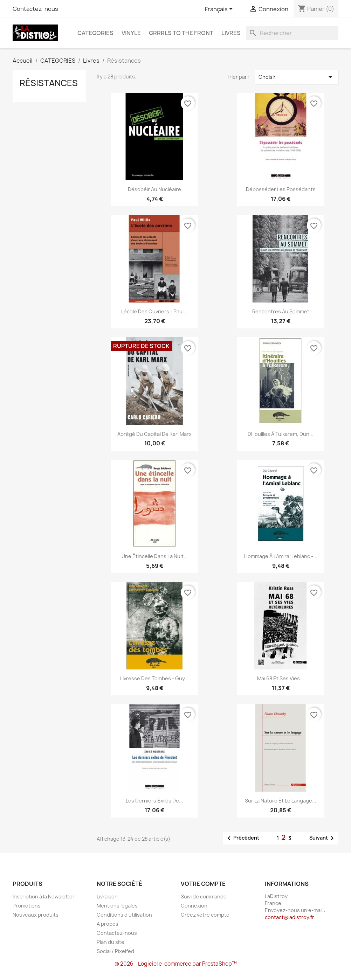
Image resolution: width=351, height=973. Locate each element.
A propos (107, 923)
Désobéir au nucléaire (154, 189)
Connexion (194, 905)
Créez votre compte (205, 914)
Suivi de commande (204, 896)
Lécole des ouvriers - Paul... (154, 311)
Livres (231, 33)
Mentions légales (117, 905)
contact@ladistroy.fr (289, 917)
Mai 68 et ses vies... (280, 678)
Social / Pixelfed (115, 951)
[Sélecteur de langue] (220, 9)
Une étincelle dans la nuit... (155, 556)
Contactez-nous (35, 9)
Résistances (49, 83)
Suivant (322, 838)
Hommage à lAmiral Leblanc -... (280, 556)
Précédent (242, 838)
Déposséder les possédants (281, 189)
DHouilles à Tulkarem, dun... (281, 434)
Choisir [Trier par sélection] (297, 77)
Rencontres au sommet (280, 311)
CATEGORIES (95, 33)
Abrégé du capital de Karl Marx (154, 434)
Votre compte (203, 884)
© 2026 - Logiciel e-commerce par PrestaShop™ (176, 963)
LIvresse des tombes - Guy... (154, 678)
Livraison (107, 896)
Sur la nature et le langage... (280, 800)
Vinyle (131, 33)
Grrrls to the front (181, 33)
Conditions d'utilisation (124, 914)
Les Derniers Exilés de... (154, 800)
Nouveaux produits (35, 914)
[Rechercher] (292, 33)
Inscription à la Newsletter (44, 896)
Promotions (27, 905)
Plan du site (110, 942)
